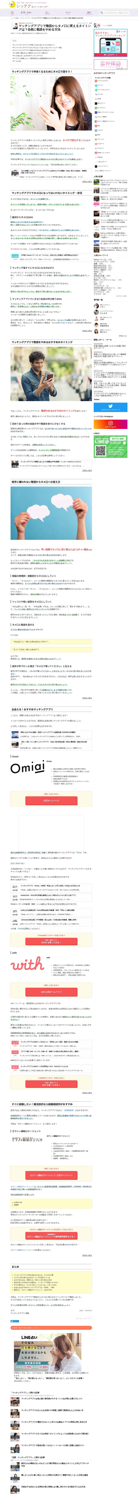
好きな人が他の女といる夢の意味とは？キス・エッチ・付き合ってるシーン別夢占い (113, 235)
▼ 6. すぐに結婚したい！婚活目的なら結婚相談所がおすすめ (34, 58)
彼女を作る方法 (100, 266)
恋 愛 (26, 12)
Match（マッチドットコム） (105, 280)
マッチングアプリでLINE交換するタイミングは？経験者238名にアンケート (110, 395)
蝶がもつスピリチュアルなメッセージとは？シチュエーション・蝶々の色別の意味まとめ (113, 183)
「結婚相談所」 (69, 1110)
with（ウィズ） (17, 1003)
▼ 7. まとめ (16, 61)
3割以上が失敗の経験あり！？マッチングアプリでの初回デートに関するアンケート (110, 365)
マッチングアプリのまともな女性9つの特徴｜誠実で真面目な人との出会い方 (52, 1410)
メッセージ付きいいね (23, 236)
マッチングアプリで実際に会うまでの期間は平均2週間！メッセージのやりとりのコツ (51, 462)
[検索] (101, 13)
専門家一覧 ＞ (123, 336)
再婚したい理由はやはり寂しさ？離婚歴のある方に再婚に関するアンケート (110, 355)
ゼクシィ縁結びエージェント (58, 1136)
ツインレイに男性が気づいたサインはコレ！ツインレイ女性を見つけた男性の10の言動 (113, 191)
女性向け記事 (99, 276)
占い (47, 12)
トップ (13, 18)
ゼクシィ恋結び (100, 290)
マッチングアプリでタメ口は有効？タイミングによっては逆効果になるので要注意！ (55, 1434)
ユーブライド (99, 292)
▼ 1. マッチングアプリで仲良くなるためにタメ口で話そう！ (34, 45)
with (48, 958)
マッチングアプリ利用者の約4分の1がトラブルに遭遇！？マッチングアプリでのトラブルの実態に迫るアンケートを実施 (110, 375)
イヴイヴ (97, 294)
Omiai (49, 761)
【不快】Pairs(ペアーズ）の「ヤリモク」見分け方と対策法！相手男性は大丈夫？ (49, 255)
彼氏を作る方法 (100, 268)
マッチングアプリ (82, 23)
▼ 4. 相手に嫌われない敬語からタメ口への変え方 (30, 53)
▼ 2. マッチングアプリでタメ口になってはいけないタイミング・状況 (37, 47)
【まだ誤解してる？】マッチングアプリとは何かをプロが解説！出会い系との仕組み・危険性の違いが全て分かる (54, 172)
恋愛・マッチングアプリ (23, 18)
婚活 (89, 12)
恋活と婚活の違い (18, 863)
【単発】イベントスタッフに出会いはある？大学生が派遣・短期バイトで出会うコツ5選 (113, 214)
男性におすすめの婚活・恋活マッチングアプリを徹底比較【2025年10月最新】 (48, 732)
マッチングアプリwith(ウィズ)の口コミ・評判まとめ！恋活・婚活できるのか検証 (49, 1042)
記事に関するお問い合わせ (84, 1318)
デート (68, 12)
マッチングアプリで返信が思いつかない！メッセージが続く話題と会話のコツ (52, 1445)
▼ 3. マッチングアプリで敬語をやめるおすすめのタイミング (34, 50)
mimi (96, 284)
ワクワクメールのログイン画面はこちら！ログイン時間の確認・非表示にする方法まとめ (113, 206)
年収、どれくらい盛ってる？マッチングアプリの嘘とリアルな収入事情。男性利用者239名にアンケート (110, 385)
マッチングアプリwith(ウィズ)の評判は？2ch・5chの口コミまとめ (44, 1066)
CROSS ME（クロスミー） (105, 288)
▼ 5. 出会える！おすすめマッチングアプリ (27, 56)
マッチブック (99, 286)
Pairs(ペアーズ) (100, 260)
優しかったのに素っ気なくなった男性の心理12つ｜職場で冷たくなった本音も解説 (54, 1475)
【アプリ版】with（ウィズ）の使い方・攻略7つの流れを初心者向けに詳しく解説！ (50, 1051)
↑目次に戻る (87, 182)
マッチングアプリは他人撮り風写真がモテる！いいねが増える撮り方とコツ (51, 1399)
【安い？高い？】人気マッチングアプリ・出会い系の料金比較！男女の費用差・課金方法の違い (54, 743)
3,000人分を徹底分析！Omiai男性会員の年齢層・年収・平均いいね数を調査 (48, 910)
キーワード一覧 (121, 296)
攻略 (90, 23)
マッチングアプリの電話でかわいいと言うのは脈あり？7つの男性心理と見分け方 (54, 1422)
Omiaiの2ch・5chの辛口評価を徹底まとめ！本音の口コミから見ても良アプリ (48, 895)
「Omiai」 (79, 853)
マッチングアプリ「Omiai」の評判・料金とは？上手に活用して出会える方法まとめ (50, 886)
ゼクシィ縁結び (100, 270)
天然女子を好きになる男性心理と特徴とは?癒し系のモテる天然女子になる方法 (53, 1487)
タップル (97, 278)
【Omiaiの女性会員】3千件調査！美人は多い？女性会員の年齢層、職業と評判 (48, 920)
